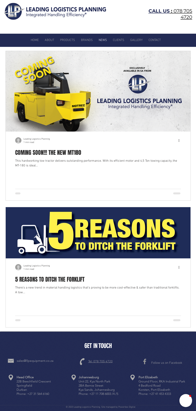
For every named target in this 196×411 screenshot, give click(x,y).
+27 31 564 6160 (38, 394)
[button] (185, 400)
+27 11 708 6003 (100, 394)
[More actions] (180, 140)
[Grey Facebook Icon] (144, 361)
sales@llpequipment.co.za (35, 361)
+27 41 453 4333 (160, 394)
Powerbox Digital (126, 407)
